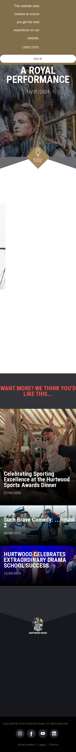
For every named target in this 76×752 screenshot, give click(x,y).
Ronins (54, 744)
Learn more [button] (30, 46)
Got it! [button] (38, 58)
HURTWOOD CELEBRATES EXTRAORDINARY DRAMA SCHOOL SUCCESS (35, 560)
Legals (42, 744)
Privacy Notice (26, 744)
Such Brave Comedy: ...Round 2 (39, 522)
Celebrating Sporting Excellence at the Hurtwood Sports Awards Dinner (37, 479)
